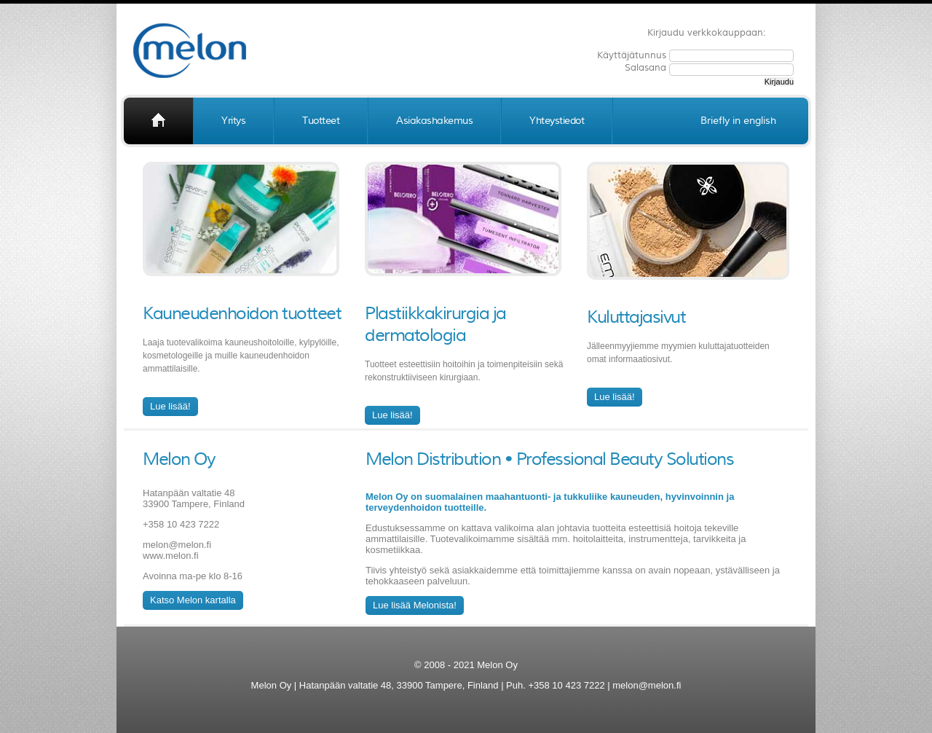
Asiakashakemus (434, 120)
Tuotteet (320, 120)
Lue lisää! (170, 406)
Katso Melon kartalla (193, 600)
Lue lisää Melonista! (415, 605)
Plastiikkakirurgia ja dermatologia (435, 324)
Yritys (233, 120)
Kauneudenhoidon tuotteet (242, 313)
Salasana (647, 68)
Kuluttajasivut (636, 317)
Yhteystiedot (556, 120)
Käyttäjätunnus (633, 55)
